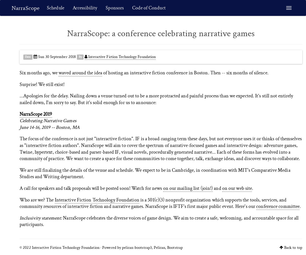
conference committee (278, 206)
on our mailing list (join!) (188, 188)
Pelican (159, 247)
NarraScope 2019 (36, 114)
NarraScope (25, 8)
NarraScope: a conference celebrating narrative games (161, 33)
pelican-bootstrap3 (137, 247)
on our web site (237, 188)
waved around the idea (80, 73)
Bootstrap (175, 247)
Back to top (293, 247)
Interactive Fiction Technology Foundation (120, 56)
